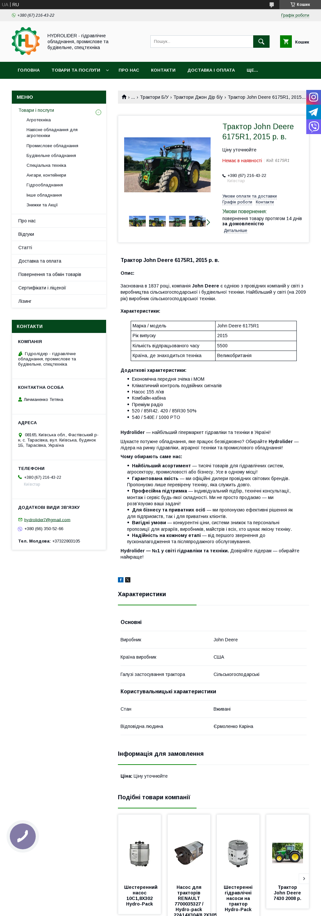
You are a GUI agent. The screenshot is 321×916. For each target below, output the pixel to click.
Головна (29, 70)
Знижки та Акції (42, 204)
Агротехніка (39, 119)
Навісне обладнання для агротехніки (52, 132)
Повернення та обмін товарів (49, 274)
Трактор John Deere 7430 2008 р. (288, 893)
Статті (25, 247)
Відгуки (26, 234)
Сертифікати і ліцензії (42, 287)
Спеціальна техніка (46, 165)
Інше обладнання (44, 195)
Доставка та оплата (39, 261)
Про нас (129, 70)
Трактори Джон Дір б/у (198, 97)
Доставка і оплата (211, 70)
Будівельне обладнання (51, 155)
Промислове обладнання (52, 145)
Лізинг (24, 301)
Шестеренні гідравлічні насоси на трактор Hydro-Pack (239, 898)
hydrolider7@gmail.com (47, 519)
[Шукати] (261, 41)
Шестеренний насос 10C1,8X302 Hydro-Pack (141, 896)
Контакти (163, 70)
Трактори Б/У (154, 97)
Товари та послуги (75, 70)
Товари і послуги (36, 110)
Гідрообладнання (45, 184)
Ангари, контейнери (46, 175)
